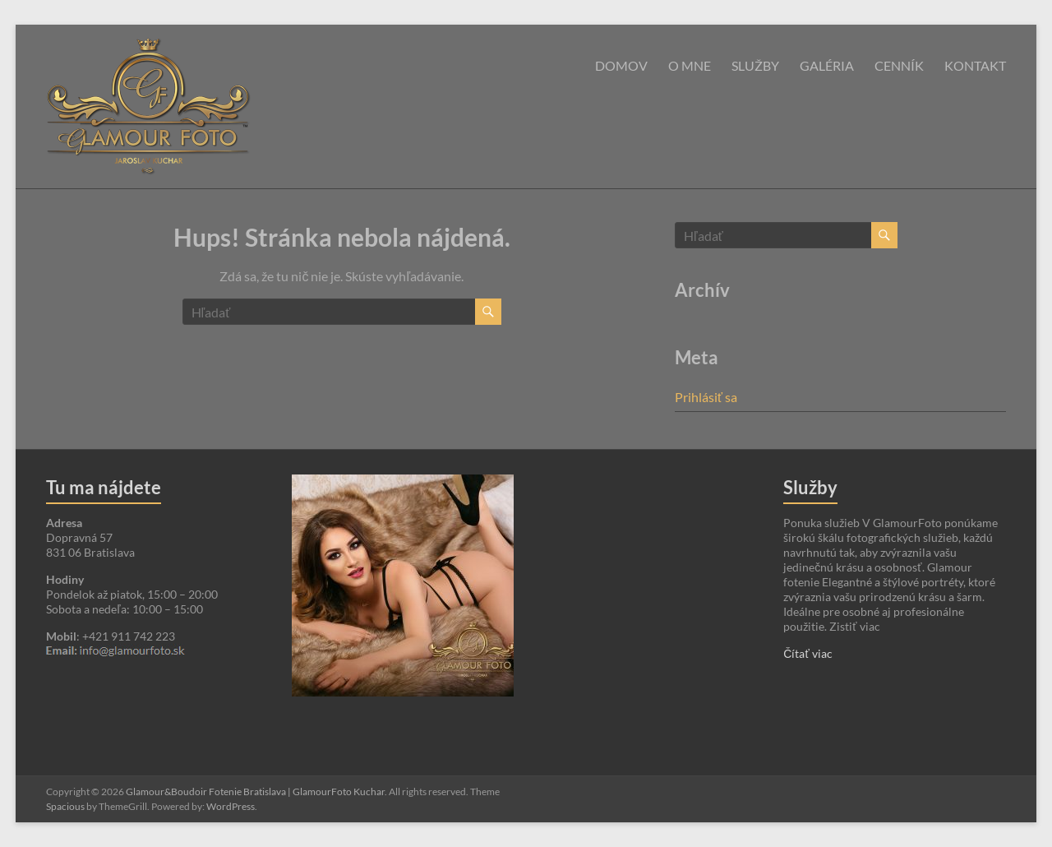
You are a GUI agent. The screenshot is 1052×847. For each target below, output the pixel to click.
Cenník (899, 65)
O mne (689, 65)
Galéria (827, 65)
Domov (621, 65)
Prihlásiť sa (706, 397)
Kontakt (975, 65)
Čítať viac (807, 653)
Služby (755, 65)
